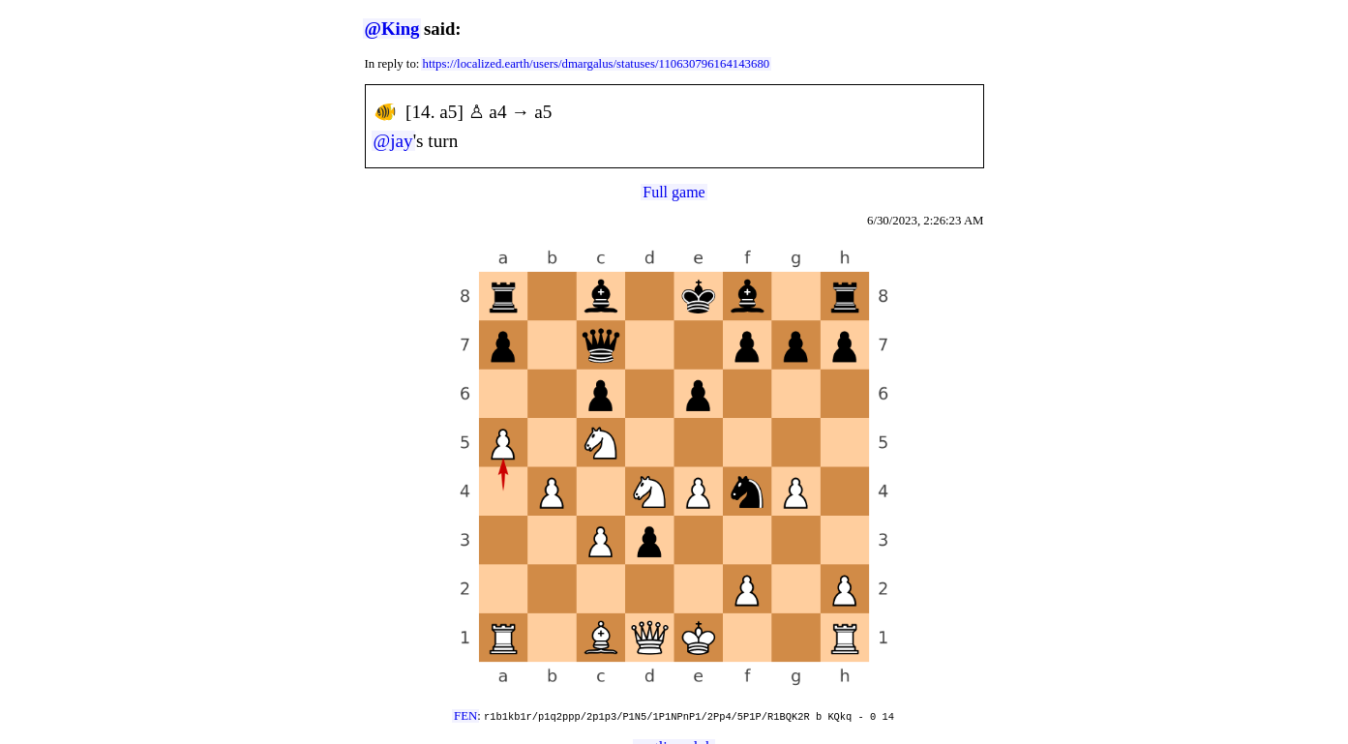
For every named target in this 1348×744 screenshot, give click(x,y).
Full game (673, 192)
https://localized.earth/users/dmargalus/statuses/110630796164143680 (596, 64)
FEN (465, 716)
